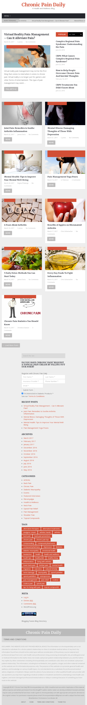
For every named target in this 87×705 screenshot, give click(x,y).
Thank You (62, 702)
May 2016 (28, 470)
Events (26, 493)
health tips (27, 558)
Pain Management (13, 103)
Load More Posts (10, 345)
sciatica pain (28, 583)
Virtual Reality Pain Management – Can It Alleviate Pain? (52, 21)
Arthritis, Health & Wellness (62, 200)
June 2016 (28, 466)
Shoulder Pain (29, 515)
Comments (30, 604)
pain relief (45, 580)
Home (32, 702)
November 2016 (30, 451)
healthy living (53, 558)
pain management (30, 580)
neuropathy (42, 572)
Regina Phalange (22, 183)
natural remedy (51, 569)
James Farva (21, 134)
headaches (27, 554)
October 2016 (29, 454)
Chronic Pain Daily (43, 5)
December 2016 (30, 447)
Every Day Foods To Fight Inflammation (60, 274)
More (8, 139)
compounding (28, 543)
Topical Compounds (32, 518)
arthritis (57, 532)
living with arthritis (44, 561)
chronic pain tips (42, 540)
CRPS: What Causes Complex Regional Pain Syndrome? (68, 59)
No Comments (30, 42)
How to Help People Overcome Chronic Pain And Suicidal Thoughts (68, 73)
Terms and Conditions (15, 639)
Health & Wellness (57, 103)
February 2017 (30, 441)
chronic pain (28, 540)
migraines (27, 569)
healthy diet (39, 558)
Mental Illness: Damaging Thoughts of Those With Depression (60, 131)
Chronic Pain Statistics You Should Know (21, 323)
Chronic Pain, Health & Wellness (20, 296)
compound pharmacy (31, 547)
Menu (6, 16)
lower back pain (29, 565)
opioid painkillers (29, 576)
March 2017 (28, 438)
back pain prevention (42, 536)
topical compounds (51, 587)
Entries (28, 600)
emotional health (48, 550)
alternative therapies (31, 529)
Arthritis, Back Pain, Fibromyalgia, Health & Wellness (64, 153)
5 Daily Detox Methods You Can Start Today (19, 274)
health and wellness (51, 554)
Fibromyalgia (29, 499)
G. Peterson (65, 180)
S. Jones (20, 42)
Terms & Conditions (36, 396)
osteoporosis (45, 576)
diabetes (59, 547)
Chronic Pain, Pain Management (22, 47)
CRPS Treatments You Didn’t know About (66, 86)
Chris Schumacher (67, 231)
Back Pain (27, 483)
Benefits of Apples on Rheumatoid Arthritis (64, 226)
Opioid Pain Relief (31, 508)
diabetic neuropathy (30, 550)
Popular (62, 34)
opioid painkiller (57, 572)
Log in (26, 597)
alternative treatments (51, 529)
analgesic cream (29, 532)
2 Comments (76, 180)
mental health (57, 565)
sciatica (55, 580)
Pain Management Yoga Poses (62, 177)
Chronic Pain (28, 486)
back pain (27, 536)
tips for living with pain (31, 587)
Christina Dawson (23, 328)
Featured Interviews (32, 496)
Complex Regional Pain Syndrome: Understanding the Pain (69, 44)
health (38, 554)
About (23, 702)
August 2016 (29, 460)
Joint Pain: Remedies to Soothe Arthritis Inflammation (19, 129)
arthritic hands (45, 532)
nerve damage (28, 572)
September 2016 (31, 457)
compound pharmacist (46, 543)
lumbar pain (43, 565)
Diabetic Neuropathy (32, 489)
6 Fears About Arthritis (20, 21)
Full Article (11, 89)
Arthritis (9, 200)
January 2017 (29, 444)
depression (48, 547)
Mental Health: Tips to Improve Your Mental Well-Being (20, 178)
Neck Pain (28, 505)
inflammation (28, 561)
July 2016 (27, 463)
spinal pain (41, 583)
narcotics (38, 569)
